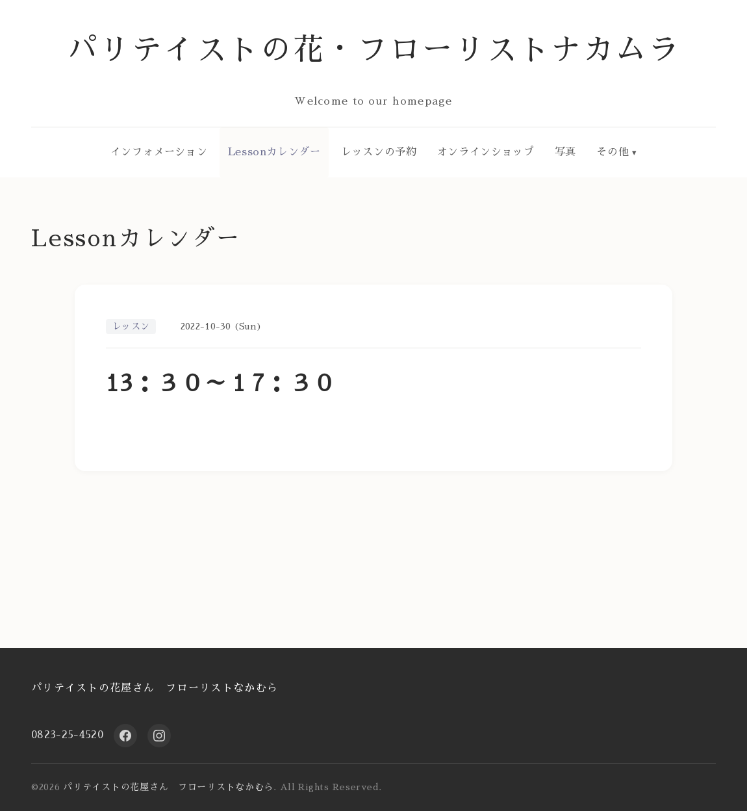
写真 (565, 152)
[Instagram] (159, 735)
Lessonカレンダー (274, 152)
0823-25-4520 (67, 735)
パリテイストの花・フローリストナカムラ (374, 49)
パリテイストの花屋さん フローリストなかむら (154, 688)
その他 (612, 152)
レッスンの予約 (378, 152)
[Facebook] (125, 735)
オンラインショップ (486, 152)
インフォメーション (159, 152)
